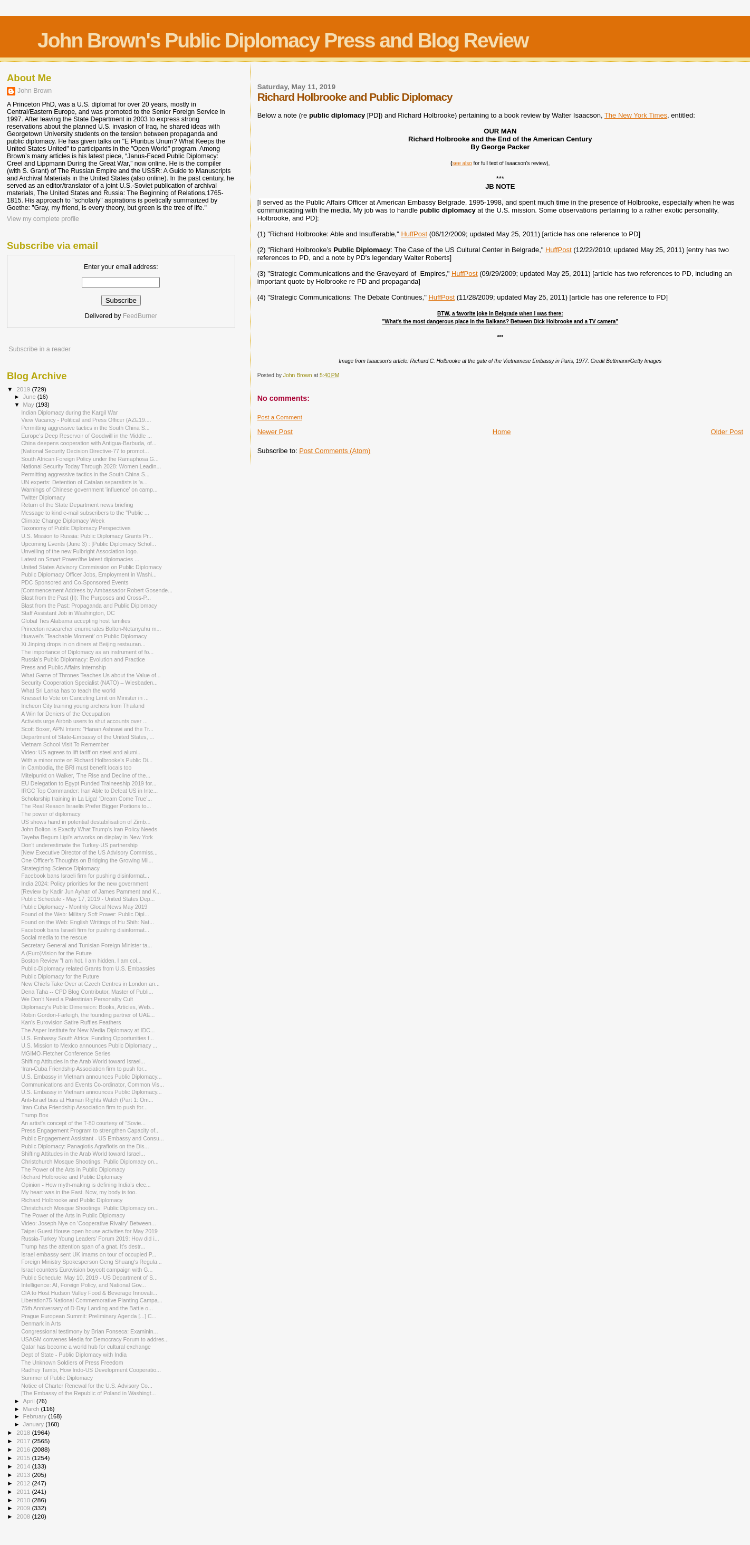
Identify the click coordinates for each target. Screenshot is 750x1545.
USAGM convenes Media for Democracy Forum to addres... (95, 1339)
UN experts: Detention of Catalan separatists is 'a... (84, 482)
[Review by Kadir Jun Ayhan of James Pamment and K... (91, 891)
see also (462, 163)
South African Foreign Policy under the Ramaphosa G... (89, 459)
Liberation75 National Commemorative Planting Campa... (91, 1300)
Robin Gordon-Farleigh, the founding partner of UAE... (88, 1015)
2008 (24, 1516)
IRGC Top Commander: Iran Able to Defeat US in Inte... (89, 791)
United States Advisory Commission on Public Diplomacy (91, 567)
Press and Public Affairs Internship (63, 667)
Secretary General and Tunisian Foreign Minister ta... (86, 945)
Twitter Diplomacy (43, 497)
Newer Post (275, 432)
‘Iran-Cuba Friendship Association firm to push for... (84, 1069)
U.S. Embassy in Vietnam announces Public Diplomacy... (91, 1076)
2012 (24, 1483)
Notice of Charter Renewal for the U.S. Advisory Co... (86, 1386)
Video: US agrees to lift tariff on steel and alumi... (81, 752)
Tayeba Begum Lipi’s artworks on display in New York (87, 837)
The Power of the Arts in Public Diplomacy (73, 1169)
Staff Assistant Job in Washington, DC (68, 613)
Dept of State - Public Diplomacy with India (74, 1354)
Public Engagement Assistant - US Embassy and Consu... (92, 1138)
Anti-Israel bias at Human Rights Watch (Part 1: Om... (87, 1100)
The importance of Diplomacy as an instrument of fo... (87, 652)
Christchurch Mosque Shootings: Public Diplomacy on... (89, 1161)
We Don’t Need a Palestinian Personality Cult (77, 999)
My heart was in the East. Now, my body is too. (79, 1192)
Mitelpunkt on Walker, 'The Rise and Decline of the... (85, 775)
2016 (24, 1449)
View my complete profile (43, 219)
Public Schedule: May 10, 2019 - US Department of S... (89, 1277)
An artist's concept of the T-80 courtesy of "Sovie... (83, 1123)
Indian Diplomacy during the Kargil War (69, 412)
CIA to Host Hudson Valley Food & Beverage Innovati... (89, 1293)
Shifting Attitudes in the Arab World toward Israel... (83, 1061)
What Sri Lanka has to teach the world (68, 690)
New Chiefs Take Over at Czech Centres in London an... (90, 984)
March (32, 1409)
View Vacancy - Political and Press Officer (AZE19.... (86, 420)
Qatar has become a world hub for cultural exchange (86, 1347)
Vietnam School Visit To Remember (65, 744)
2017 (24, 1440)
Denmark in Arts (41, 1323)
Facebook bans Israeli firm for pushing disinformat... (85, 875)
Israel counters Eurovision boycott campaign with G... (86, 1269)
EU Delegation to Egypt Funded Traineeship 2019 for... (88, 783)
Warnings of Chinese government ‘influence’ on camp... (89, 489)
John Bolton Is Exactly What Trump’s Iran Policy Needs (89, 829)
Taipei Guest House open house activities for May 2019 (89, 1231)
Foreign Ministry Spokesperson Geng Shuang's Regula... (91, 1262)
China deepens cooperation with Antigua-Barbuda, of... (88, 443)
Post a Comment (279, 417)
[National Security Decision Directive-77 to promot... (85, 451)
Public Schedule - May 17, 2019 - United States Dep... (88, 899)
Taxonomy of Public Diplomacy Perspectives (76, 528)
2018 (24, 1432)
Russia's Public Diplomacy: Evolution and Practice (83, 659)
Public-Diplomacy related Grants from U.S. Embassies (88, 968)
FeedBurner (140, 316)
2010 (24, 1499)
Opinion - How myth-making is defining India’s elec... (86, 1185)
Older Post (727, 432)
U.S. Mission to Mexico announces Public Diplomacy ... (89, 1045)
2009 (24, 1507)
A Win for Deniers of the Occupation (65, 714)
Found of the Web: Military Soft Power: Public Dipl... (85, 914)
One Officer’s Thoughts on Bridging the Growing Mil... (87, 860)
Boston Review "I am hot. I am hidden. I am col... (81, 960)
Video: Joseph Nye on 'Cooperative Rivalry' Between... (88, 1223)
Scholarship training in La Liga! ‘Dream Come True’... (86, 798)
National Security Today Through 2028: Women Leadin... (91, 466)
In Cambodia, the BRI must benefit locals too (76, 767)
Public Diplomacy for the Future (60, 976)
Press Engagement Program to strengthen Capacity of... (90, 1130)
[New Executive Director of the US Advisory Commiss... (89, 852)
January (34, 1424)
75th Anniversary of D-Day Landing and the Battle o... (87, 1308)
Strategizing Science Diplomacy (60, 868)
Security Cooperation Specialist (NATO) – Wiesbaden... (89, 682)
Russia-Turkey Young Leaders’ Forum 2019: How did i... (90, 1238)
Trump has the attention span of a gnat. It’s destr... (83, 1246)
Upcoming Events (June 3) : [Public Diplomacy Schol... (88, 544)
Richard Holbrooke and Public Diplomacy (71, 1177)
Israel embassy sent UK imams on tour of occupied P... (88, 1254)
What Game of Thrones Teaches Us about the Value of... (91, 675)
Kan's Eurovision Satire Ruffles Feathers (71, 1022)
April (29, 1401)
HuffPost (414, 234)
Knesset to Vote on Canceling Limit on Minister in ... (85, 698)
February (36, 1416)
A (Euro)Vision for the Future (56, 953)
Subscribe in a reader (39, 349)
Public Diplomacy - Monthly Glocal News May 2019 (84, 907)
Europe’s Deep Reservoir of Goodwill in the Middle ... (86, 436)
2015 (24, 1457)
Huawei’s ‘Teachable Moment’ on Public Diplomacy (84, 636)
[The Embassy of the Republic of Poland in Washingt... (88, 1393)
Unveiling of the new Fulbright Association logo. (79, 551)
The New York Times (635, 115)
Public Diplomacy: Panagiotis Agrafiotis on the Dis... (85, 1146)
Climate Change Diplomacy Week (62, 520)
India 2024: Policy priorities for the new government (84, 883)
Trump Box (34, 1115)
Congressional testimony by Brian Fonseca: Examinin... (89, 1331)
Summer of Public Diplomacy (57, 1378)
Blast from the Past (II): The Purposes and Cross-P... (86, 597)
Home (502, 432)
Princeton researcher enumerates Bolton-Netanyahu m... (91, 629)
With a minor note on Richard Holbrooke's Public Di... (86, 760)
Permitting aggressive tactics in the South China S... (85, 428)
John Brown (34, 90)
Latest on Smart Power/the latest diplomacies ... (80, 559)
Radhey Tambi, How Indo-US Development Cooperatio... (91, 1370)
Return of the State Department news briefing (77, 505)
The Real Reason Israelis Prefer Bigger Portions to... (86, 806)
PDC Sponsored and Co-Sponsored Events (74, 582)
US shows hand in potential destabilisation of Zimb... (85, 822)
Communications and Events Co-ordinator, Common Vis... (92, 1084)
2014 (24, 1466)
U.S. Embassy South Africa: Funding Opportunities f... (87, 1038)
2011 (24, 1491)
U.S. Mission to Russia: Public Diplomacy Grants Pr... (87, 536)
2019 (24, 389)
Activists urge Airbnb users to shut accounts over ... (84, 721)
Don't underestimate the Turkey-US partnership (79, 845)
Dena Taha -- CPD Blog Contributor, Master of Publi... (87, 992)
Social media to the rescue (54, 937)
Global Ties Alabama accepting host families (75, 621)
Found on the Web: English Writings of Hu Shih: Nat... (87, 922)
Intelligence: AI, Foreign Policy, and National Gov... (83, 1285)
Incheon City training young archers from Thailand (83, 706)
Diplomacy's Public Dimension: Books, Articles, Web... (88, 1007)
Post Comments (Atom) (334, 451)
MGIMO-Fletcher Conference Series (65, 1053)
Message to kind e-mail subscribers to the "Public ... (85, 513)
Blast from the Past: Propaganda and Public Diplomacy (89, 605)
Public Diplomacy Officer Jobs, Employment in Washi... (89, 574)
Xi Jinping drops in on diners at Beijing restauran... (83, 644)
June (30, 397)
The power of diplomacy (50, 814)
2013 (24, 1474)
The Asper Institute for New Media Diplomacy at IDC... (88, 1030)
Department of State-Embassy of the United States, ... (87, 737)
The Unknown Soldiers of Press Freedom (72, 1362)
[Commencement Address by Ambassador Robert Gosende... (96, 590)
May (29, 404)
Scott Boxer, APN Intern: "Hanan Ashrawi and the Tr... (87, 729)
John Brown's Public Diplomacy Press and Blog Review (282, 40)
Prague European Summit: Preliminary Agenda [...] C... (88, 1316)
